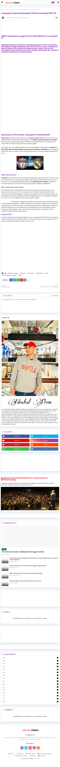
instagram (45, 440)
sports (46, 273)
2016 (30, 684)
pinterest (16, 444)
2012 (30, 696)
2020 (30, 672)
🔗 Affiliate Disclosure (20, 756)
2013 (30, 693)
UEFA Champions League (9, 275)
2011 (30, 699)
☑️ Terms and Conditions (44, 753)
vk (45, 449)
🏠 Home (10, 753)
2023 (30, 663)
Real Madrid (39, 273)
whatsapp (17, 449)
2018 (30, 678)
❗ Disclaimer (19, 753)
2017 (30, 681)
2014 (30, 690)
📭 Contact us (42, 756)
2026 (30, 658)
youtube (17, 440)
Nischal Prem (37, 758)
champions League (13, 273)
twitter (45, 436)
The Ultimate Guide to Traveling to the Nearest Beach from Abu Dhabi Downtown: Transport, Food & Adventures (33, 558)
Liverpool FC (30, 273)
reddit (45, 444)
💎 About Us (32, 756)
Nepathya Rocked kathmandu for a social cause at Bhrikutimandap (24, 479)
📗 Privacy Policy (30, 753)
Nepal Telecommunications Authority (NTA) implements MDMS (25, 573)
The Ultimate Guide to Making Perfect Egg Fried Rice (23, 552)
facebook (16, 436)
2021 (30, 669)
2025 (30, 661)
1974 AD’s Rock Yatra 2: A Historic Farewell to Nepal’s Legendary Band (27, 565)
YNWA (7, 10)
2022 (30, 666)
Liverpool (22, 273)
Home (3, 10)
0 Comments (54, 295)
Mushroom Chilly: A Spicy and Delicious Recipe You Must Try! (25, 581)
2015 (30, 687)
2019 (30, 675)
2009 (30, 701)
